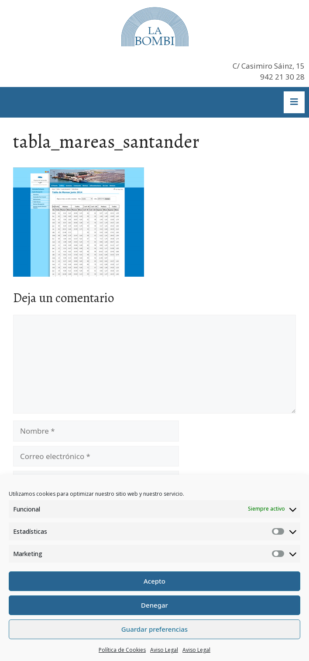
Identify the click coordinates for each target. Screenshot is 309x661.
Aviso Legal (164, 650)
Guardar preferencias (154, 629)
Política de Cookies (122, 650)
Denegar (154, 605)
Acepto (154, 581)
